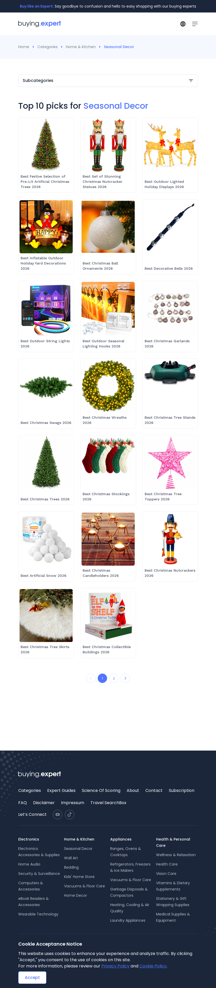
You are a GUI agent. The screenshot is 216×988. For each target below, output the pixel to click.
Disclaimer (44, 803)
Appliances (121, 839)
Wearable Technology (38, 914)
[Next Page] (125, 678)
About (133, 790)
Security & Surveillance (39, 873)
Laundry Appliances (127, 920)
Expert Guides (61, 790)
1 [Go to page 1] (102, 678)
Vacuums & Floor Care (84, 886)
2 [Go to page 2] (114, 678)
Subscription (181, 790)
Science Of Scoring (101, 790)
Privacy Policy (115, 966)
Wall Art (71, 858)
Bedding (71, 867)
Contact (154, 790)
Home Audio (29, 864)
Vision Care (166, 873)
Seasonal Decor (78, 848)
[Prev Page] (91, 678)
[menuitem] (29, 790)
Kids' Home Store (79, 876)
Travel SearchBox (108, 803)
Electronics (28, 839)
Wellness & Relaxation (176, 854)
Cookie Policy (152, 966)
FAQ (22, 803)
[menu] (108, 796)
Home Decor (75, 895)
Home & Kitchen (81, 46)
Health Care (167, 864)
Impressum (72, 803)
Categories (48, 46)
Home (23, 46)
